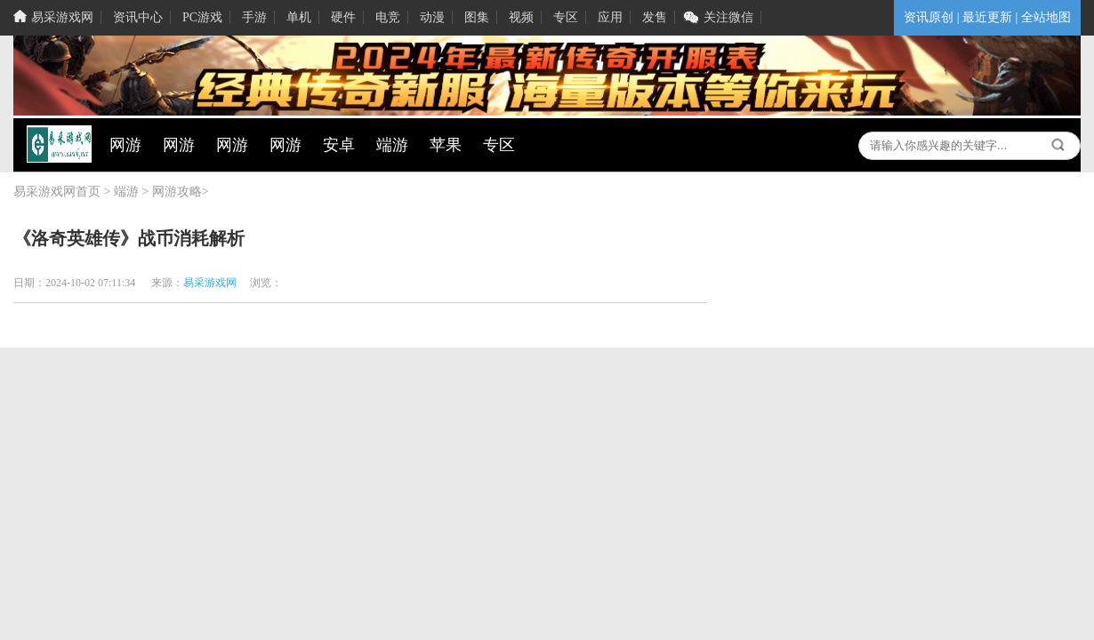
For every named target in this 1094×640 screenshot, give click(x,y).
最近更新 (987, 17)
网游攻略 (177, 191)
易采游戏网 (44, 191)
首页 (88, 191)
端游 (126, 191)
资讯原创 (928, 17)
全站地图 (1046, 17)
